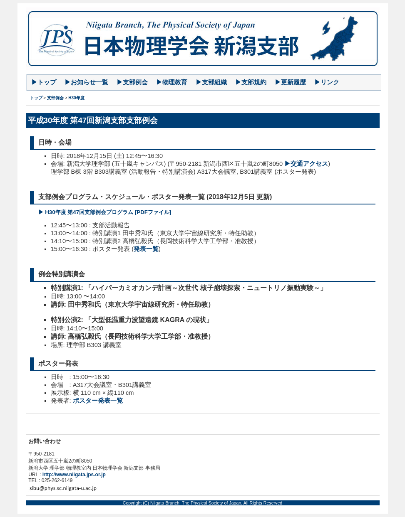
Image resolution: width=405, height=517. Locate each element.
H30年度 (76, 98)
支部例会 (55, 98)
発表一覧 (146, 249)
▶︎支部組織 (211, 82)
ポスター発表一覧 (98, 400)
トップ (36, 98)
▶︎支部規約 (250, 82)
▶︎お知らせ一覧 (86, 82)
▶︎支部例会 (132, 82)
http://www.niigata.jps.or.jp (74, 475)
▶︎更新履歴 (290, 82)
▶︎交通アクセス (306, 163)
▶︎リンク (326, 82)
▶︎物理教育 (171, 82)
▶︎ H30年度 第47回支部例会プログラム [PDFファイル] (104, 212)
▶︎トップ (43, 82)
